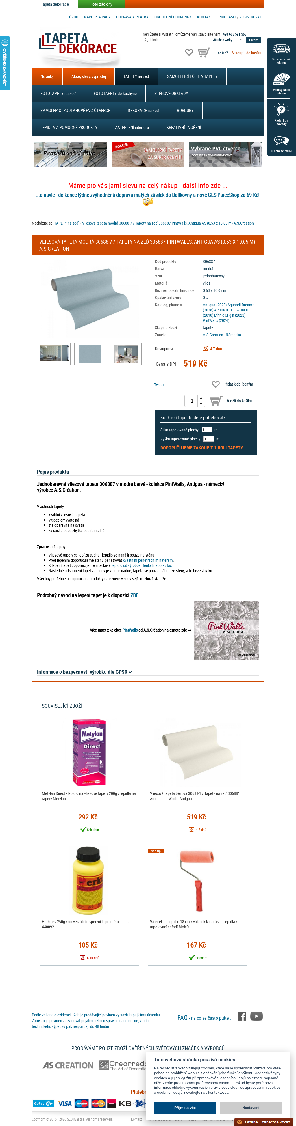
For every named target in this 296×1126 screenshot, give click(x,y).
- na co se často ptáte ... (206, 1018)
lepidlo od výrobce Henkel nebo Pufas (142, 565)
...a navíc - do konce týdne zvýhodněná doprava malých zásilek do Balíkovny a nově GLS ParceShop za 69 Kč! (147, 194)
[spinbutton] (192, 401)
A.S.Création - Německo (222, 334)
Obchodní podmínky (172, 17)
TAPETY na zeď (136, 76)
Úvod (73, 17)
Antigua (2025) (215, 304)
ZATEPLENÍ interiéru (132, 127)
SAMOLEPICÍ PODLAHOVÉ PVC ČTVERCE (75, 110)
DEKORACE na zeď (143, 110)
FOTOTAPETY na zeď (58, 93)
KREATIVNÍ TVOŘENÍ (183, 127)
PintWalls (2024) (216, 320)
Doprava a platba (132, 17)
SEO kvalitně (75, 1119)
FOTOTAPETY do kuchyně (115, 93)
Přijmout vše (185, 1108)
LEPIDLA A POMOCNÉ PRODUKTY (68, 127)
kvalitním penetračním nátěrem (148, 560)
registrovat (250, 17)
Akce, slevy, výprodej (88, 76)
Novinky (47, 76)
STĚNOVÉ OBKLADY (171, 93)
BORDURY (185, 110)
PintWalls (130, 630)
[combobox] (229, 39)
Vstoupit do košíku (246, 52)
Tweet (159, 384)
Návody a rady (97, 17)
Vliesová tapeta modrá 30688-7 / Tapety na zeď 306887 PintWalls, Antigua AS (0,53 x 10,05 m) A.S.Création (168, 223)
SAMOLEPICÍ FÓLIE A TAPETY (192, 76)
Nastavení (251, 1108)
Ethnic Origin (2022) (229, 315)
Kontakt (205, 17)
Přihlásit (227, 17)
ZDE (134, 595)
